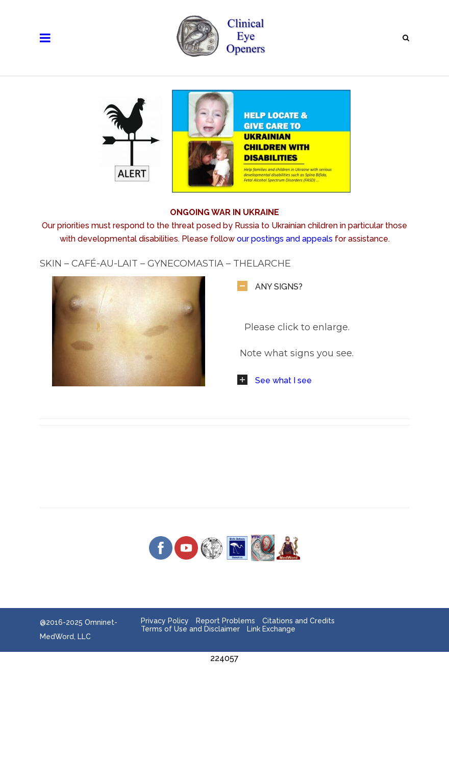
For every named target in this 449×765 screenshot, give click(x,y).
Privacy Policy (165, 621)
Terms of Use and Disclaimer (190, 629)
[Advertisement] (224, 688)
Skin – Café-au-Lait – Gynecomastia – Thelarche (165, 263)
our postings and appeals (285, 239)
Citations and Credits (298, 621)
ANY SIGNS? (279, 287)
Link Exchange (271, 629)
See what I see (283, 380)
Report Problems (225, 621)
